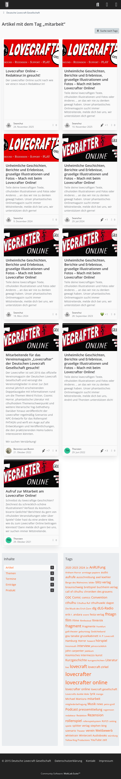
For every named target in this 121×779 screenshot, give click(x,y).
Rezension (95, 715)
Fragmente (89, 626)
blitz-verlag (103, 582)
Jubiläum (89, 650)
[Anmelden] (107, 4)
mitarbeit (93, 699)
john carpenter (74, 650)
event (86, 614)
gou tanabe (72, 636)
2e (87, 567)
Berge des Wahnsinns (76, 582)
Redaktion (81, 715)
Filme (75, 620)
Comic (76, 597)
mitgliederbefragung (76, 704)
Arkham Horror (73, 572)
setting (112, 721)
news (100, 704)
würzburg (113, 735)
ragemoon (108, 709)
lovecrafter (78, 673)
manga (99, 694)
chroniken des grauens (98, 591)
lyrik (92, 694)
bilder (92, 582)
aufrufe (70, 577)
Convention (99, 597)
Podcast (71, 709)
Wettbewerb (104, 731)
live (67, 667)
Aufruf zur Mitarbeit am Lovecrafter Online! (25, 493)
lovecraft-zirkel (98, 667)
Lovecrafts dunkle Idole (77, 694)
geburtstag (84, 631)
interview (83, 646)
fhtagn (110, 614)
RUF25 (105, 721)
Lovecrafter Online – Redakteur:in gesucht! (23, 73)
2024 (82, 567)
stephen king (99, 725)
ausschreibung (85, 577)
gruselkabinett (89, 636)
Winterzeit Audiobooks (93, 735)
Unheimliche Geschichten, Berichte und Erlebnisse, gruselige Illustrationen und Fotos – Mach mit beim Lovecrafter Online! (86, 79)
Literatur (111, 660)
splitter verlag (81, 725)
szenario (70, 730)
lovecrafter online (86, 682)
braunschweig (74, 587)
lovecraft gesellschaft (104, 689)
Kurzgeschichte (76, 660)
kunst (99, 655)
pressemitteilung (90, 709)
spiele (68, 725)
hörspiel (101, 641)
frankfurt (100, 626)
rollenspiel (73, 721)
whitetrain (71, 735)
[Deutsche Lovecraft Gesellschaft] (7, 4)
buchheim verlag (107, 587)
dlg (94, 608)
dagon (110, 603)
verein (90, 731)
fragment (73, 625)
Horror (82, 641)
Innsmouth (70, 646)
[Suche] (97, 4)
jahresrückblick (98, 646)
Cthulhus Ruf (83, 603)
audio (104, 572)
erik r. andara (73, 614)
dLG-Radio (105, 608)
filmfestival (85, 620)
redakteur (70, 715)
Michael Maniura (75, 699)
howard (91, 641)
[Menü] (116, 4)
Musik (92, 704)
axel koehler (103, 577)
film (68, 620)
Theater (81, 730)
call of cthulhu (74, 591)
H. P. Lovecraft (106, 636)
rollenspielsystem (92, 721)
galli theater (71, 631)
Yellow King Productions (77, 740)
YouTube (96, 740)
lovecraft (78, 666)
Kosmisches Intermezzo (80, 655)
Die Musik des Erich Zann (78, 608)
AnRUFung (97, 567)
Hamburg (71, 641)
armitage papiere (91, 572)
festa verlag (97, 614)
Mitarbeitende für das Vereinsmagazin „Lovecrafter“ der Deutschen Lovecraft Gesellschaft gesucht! (29, 361)
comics (86, 597)
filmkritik (97, 620)
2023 (75, 567)
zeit (105, 740)
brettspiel (90, 587)
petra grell (109, 704)
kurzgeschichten (96, 660)
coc (68, 597)
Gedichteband (98, 631)
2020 (68, 567)
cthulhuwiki (98, 603)
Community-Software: (60, 773)
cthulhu (70, 603)
